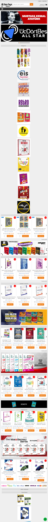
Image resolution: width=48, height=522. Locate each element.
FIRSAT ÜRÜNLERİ (24, 489)
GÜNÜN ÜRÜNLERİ (24, 374)
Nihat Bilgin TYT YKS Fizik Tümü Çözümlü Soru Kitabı (11, 341)
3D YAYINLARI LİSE (5, 391)
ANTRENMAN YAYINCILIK (8, 474)
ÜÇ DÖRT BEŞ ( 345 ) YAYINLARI (7, 426)
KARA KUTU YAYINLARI (8, 231)
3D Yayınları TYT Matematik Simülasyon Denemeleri (5, 389)
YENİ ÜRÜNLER (24, 215)
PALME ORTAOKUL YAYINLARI (23, 343)
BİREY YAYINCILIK (11, 300)
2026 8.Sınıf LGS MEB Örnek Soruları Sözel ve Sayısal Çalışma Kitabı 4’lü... (24, 230)
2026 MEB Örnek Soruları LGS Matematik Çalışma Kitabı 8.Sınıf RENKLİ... (8, 230)
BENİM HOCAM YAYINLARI (10, 273)
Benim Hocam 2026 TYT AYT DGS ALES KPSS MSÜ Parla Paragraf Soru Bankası (25, 272)
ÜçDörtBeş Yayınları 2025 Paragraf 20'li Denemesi (18, 424)
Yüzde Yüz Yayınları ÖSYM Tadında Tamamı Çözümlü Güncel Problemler (24, 473)
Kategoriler (23, 45)
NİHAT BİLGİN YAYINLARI (11, 343)
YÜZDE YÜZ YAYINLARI (24, 474)
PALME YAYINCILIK (34, 343)
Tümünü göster (44, 239)
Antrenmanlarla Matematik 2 (9, 471)
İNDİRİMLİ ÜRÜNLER (24, 283)
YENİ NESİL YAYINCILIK (28, 391)
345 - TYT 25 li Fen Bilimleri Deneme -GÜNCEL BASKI (29, 424)
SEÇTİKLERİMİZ (24, 458)
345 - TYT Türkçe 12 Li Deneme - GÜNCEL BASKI (6, 424)
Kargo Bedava (24, 492)
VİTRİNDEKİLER (24, 409)
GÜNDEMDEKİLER (24, 257)
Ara (31, 4)
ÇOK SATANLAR (24, 326)
